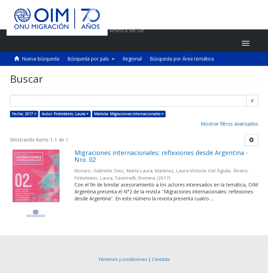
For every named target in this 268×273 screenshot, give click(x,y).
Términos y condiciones (122, 259)
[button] (193, 43)
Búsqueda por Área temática (182, 58)
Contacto (161, 259)
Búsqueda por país (91, 58)
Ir (252, 100)
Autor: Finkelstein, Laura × (65, 113)
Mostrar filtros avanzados (229, 123)
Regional (132, 58)
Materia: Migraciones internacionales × (128, 113)
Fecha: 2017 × (24, 113)
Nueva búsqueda (40, 58)
